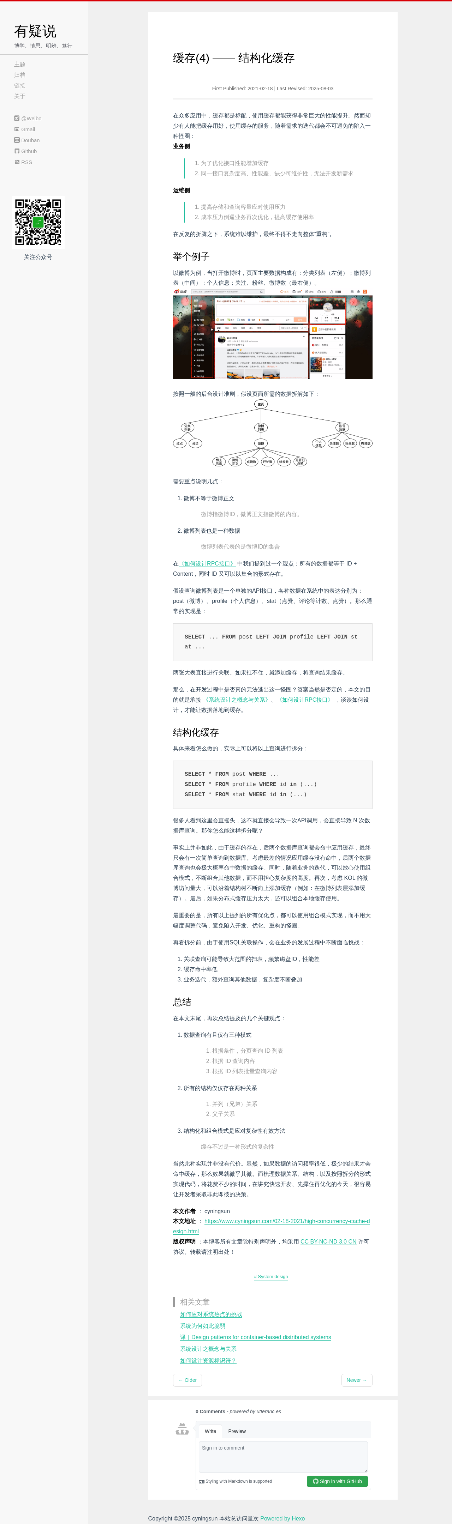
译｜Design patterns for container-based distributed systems (255, 1337)
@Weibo (28, 118)
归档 (19, 75)
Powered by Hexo (282, 1519)
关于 (19, 96)
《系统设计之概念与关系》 (237, 700)
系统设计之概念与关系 (208, 1349)
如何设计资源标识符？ (208, 1360)
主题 (19, 64)
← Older (187, 1380)
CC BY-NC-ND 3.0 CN (329, 1242)
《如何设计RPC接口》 (207, 564)
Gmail (24, 129)
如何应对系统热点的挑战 (211, 1314)
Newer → (357, 1380)
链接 (19, 86)
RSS (23, 162)
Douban (27, 140)
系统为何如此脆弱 (202, 1326)
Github (25, 151)
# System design (271, 1276)
